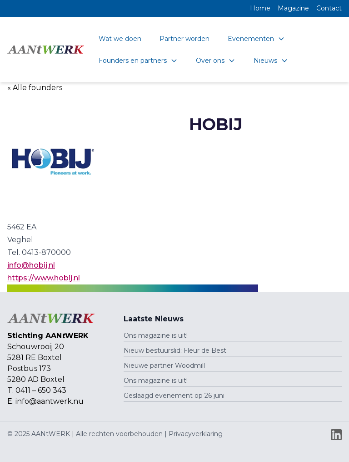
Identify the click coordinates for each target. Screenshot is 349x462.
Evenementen (256, 39)
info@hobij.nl (31, 265)
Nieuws (271, 60)
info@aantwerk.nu (49, 401)
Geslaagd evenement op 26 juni (174, 395)
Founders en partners (138, 60)
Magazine (293, 8)
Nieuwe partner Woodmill (164, 365)
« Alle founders (34, 87)
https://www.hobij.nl (43, 278)
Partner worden (184, 39)
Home (260, 8)
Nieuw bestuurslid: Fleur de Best (175, 350)
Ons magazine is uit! (156, 335)
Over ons (215, 60)
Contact (329, 8)
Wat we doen (120, 39)
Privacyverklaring (196, 434)
